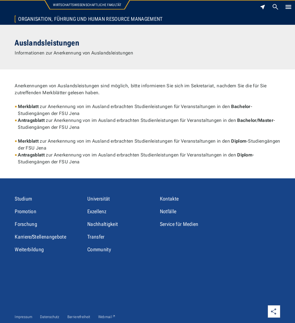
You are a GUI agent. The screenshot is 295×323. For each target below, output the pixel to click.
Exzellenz (96, 211)
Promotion (25, 211)
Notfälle (168, 211)
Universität (98, 199)
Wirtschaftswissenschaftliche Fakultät (87, 5)
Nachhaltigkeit (102, 224)
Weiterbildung (29, 249)
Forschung (26, 224)
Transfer (96, 237)
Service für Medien (179, 224)
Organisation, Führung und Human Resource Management (90, 19)
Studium (23, 199)
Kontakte (169, 199)
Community (99, 249)
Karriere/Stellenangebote (40, 237)
